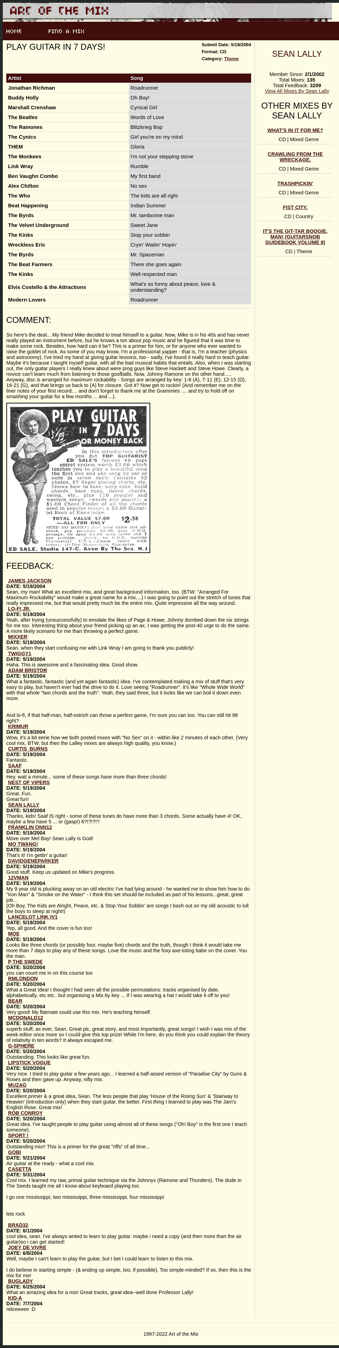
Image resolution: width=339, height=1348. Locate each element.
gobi (14, 1152)
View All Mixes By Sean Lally (297, 91)
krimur (18, 726)
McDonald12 (25, 1018)
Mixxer (17, 637)
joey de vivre (27, 1247)
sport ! (18, 1135)
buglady (20, 1281)
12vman (18, 877)
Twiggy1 (19, 653)
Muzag (17, 1085)
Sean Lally (297, 53)
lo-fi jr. (19, 608)
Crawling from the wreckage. (295, 157)
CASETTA (20, 1169)
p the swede (25, 962)
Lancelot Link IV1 (33, 917)
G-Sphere (21, 1046)
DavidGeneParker (33, 861)
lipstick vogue (29, 1062)
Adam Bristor (27, 670)
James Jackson (29, 580)
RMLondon (23, 978)
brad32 (18, 1225)
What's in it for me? (295, 130)
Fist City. (295, 207)
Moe (14, 933)
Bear (15, 1001)
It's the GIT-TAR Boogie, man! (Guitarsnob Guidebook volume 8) (295, 236)
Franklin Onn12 (30, 827)
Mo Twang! (23, 844)
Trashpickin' (295, 183)
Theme (231, 58)
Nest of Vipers (29, 782)
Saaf (15, 765)
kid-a (15, 1298)
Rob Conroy (25, 1113)
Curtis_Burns (28, 749)
